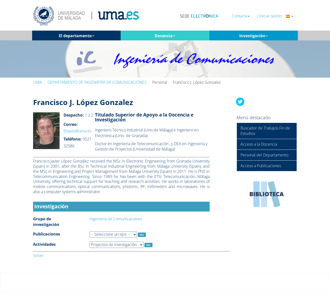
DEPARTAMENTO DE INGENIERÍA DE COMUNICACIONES (97, 82)
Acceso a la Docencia (259, 144)
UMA (37, 82)
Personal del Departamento (264, 155)
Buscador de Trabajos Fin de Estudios (265, 130)
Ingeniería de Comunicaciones (115, 219)
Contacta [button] (241, 16)
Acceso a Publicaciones (261, 165)
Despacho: (73, 115)
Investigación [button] (253, 35)
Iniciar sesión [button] (275, 16)
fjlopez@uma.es (77, 131)
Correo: (70, 124)
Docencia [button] (165, 35)
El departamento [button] (76, 35)
